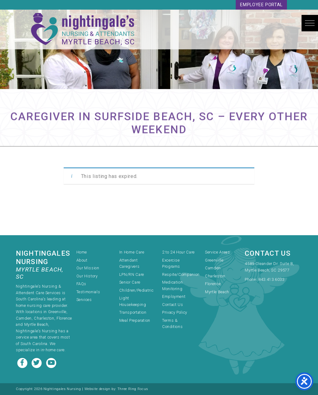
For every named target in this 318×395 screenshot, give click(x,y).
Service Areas (217, 252)
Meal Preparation (134, 320)
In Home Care (131, 252)
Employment (173, 296)
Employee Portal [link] (261, 4)
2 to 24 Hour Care (178, 252)
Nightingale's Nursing (82, 29)
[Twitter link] (37, 362)
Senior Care (129, 282)
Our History (87, 276)
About (82, 260)
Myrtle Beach (217, 292)
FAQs (81, 283)
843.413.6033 (271, 279)
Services (84, 299)
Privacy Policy (174, 312)
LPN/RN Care (131, 274)
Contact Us (172, 304)
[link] (273, 267)
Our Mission (87, 268)
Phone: (251, 279)
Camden (213, 268)
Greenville (214, 260)
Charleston (215, 276)
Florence (212, 283)
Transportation (133, 312)
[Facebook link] (23, 362)
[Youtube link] (51, 362)
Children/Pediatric (136, 290)
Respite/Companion (181, 274)
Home (81, 252)
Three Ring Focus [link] (132, 389)
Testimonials (88, 292)
